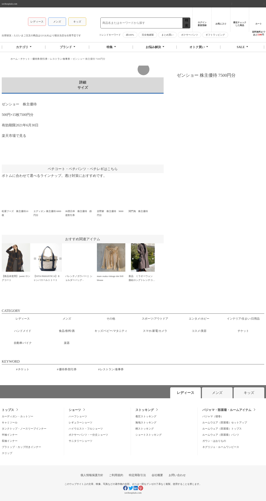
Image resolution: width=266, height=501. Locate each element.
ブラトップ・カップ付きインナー (21, 447)
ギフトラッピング (215, 34)
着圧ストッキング (145, 416)
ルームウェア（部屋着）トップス (222, 428)
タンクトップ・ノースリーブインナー (24, 428)
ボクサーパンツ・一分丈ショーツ (88, 434)
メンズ (57, 21)
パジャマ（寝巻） (212, 416)
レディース (37, 21)
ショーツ (75, 410)
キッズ (77, 21)
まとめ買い (167, 34)
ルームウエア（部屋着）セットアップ (224, 422)
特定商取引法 (137, 475)
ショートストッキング (148, 434)
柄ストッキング (144, 428)
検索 (186, 22)
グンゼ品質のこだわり (247, 3)
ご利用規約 (116, 475)
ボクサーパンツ (189, 34)
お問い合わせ (177, 475)
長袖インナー (10, 440)
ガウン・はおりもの (214, 440)
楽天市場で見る (14, 135)
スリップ (7, 453)
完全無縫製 (148, 34)
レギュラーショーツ (80, 422)
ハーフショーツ (78, 416)
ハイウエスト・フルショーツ (86, 428)
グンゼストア (13, 19)
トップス (8, 410)
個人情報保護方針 (91, 475)
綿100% (130, 34)
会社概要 (157, 475)
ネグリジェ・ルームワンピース (220, 447)
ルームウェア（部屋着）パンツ (220, 434)
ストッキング (144, 410)
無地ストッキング (145, 422)
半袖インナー (10, 434)
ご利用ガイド (220, 3)
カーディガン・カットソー (17, 416)
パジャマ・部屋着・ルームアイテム (226, 410)
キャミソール (10, 422)
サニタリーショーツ (80, 440)
